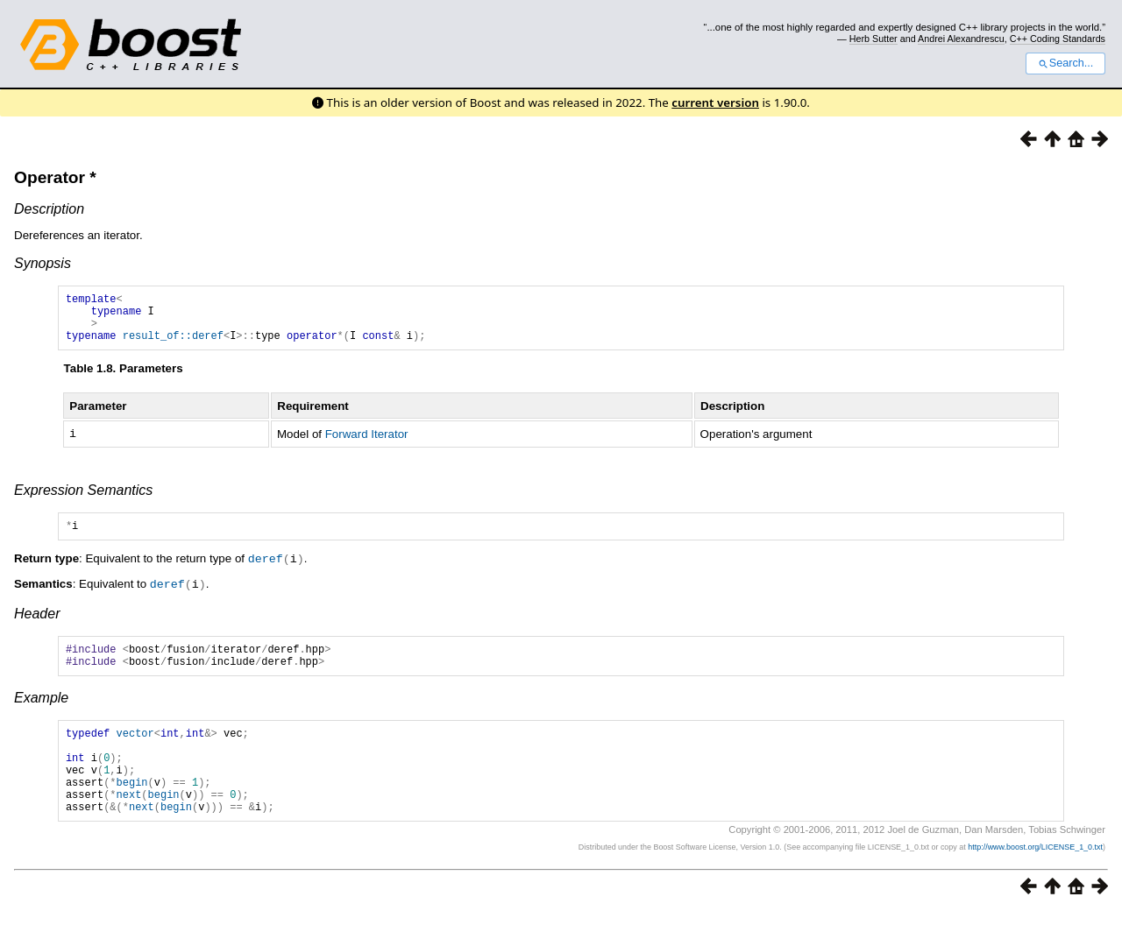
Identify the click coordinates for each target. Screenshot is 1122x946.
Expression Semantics (83, 499)
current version (715, 102)
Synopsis (42, 263)
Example (41, 713)
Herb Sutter (873, 38)
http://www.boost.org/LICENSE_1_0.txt (1035, 881)
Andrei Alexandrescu (961, 38)
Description (49, 208)
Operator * (55, 177)
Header (37, 624)
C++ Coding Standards (1057, 38)
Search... (1065, 63)
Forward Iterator (366, 443)
